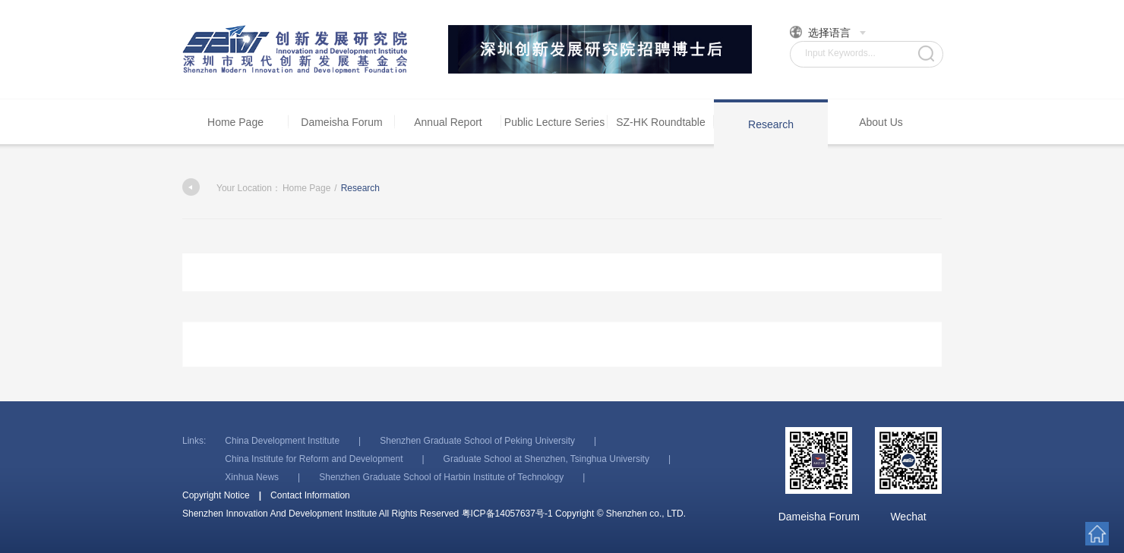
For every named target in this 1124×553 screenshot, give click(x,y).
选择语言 (828, 32)
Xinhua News (252, 477)
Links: (194, 440)
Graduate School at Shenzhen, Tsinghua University (546, 459)
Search (926, 53)
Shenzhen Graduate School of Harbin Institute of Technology (441, 477)
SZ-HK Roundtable (661, 122)
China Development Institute (282, 440)
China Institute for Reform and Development (314, 459)
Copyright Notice (216, 495)
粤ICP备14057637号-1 (507, 513)
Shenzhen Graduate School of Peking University (477, 440)
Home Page (235, 122)
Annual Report (448, 122)
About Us (881, 122)
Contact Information (310, 495)
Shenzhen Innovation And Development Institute (296, 49)
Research (771, 124)
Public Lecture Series (554, 122)
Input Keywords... (840, 53)
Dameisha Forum (341, 122)
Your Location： (231, 188)
